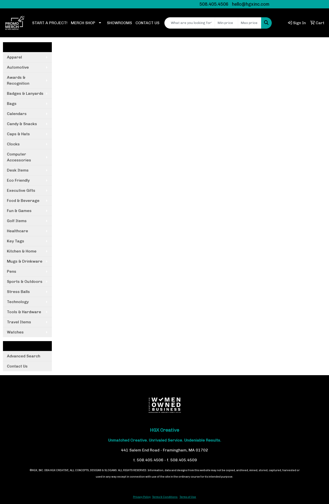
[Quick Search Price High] (249, 23)
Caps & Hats (18, 134)
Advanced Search (23, 356)
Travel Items (19, 322)
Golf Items (17, 220)
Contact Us (17, 366)
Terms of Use (187, 497)
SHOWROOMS (119, 22)
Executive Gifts (21, 190)
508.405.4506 (214, 4)
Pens (11, 271)
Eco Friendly (18, 180)
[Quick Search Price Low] (226, 23)
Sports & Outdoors (24, 281)
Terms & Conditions (164, 497)
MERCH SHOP (83, 22)
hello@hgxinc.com (251, 4)
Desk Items (18, 170)
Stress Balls (18, 291)
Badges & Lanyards (25, 93)
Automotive (18, 67)
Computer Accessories (19, 157)
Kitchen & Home (22, 251)
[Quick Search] (189, 23)
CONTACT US (147, 22)
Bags (12, 103)
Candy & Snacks (22, 123)
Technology (18, 301)
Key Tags (15, 241)
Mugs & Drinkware (24, 261)
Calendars (17, 113)
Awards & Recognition (18, 80)
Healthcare (17, 231)
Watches (15, 332)
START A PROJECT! (49, 22)
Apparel (14, 57)
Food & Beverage (23, 200)
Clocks (13, 144)
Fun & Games (19, 210)
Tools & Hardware (24, 312)
